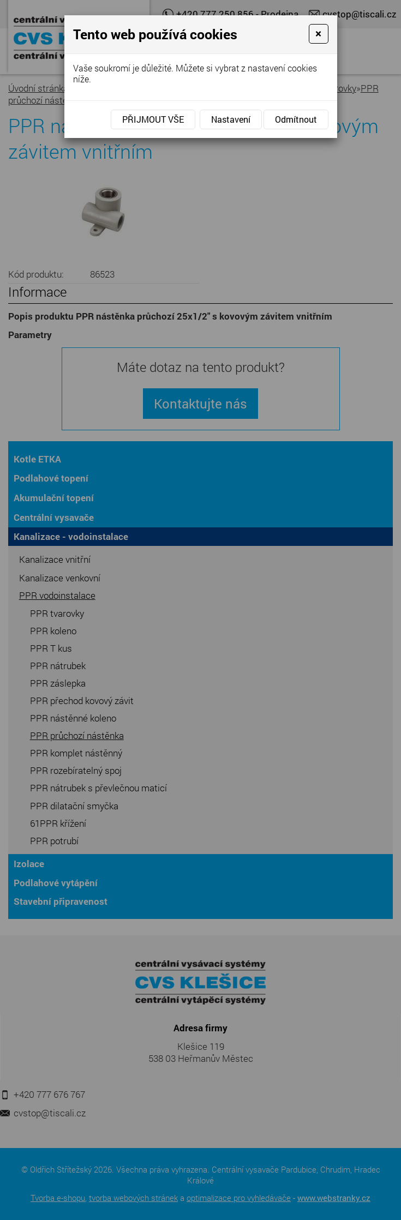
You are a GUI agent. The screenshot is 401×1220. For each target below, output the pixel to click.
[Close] (318, 34)
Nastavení (230, 119)
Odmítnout (296, 119)
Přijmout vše (153, 119)
